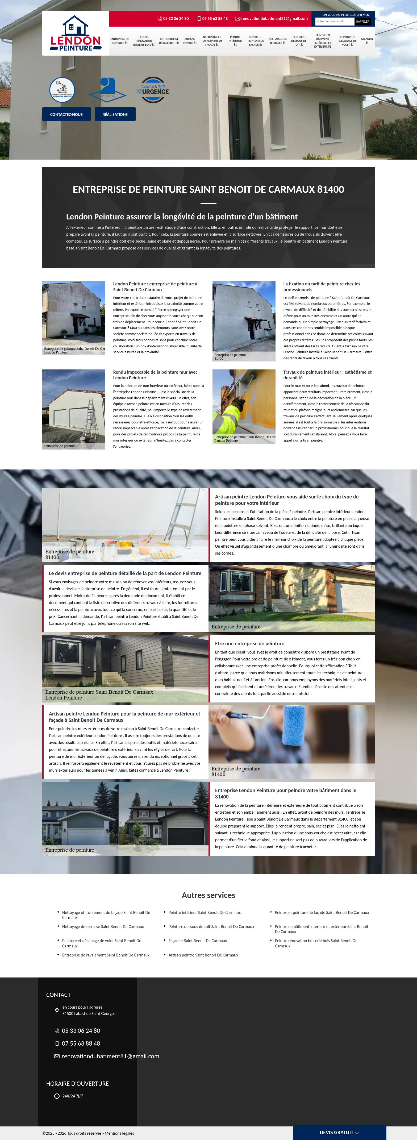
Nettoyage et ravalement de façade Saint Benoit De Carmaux (106, 915)
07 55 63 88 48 (212, 18)
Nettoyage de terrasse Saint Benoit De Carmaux (103, 926)
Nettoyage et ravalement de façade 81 (212, 41)
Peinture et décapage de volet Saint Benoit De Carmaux (101, 943)
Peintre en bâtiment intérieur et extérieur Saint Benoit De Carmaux (321, 929)
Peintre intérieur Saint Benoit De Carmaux (205, 912)
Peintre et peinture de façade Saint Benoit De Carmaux (322, 912)
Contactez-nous (66, 114)
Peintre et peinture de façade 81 (256, 41)
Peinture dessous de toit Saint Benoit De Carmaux (211, 926)
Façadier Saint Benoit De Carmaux (198, 940)
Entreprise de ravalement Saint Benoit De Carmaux (105, 955)
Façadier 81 (367, 40)
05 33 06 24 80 (173, 18)
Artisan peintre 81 (190, 40)
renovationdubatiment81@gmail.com (269, 18)
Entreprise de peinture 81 (119, 40)
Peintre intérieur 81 (235, 41)
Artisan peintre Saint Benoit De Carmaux (203, 955)
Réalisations (115, 114)
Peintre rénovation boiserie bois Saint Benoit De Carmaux (316, 943)
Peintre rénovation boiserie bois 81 (143, 41)
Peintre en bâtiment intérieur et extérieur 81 (322, 41)
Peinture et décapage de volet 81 (347, 41)
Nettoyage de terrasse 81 (278, 40)
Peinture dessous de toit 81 (298, 41)
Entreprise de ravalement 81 (169, 40)
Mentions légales (119, 1133)
